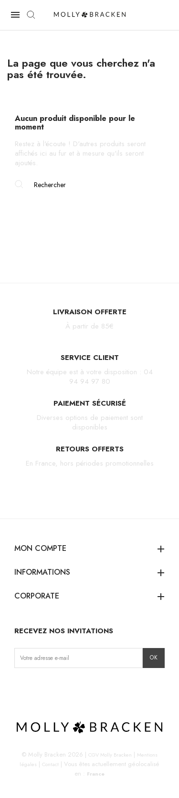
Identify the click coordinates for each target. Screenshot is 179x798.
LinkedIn (81, 687)
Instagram (22, 687)
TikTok (51, 687)
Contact (50, 764)
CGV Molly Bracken (110, 754)
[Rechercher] (89, 184)
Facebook (37, 687)
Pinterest (67, 687)
